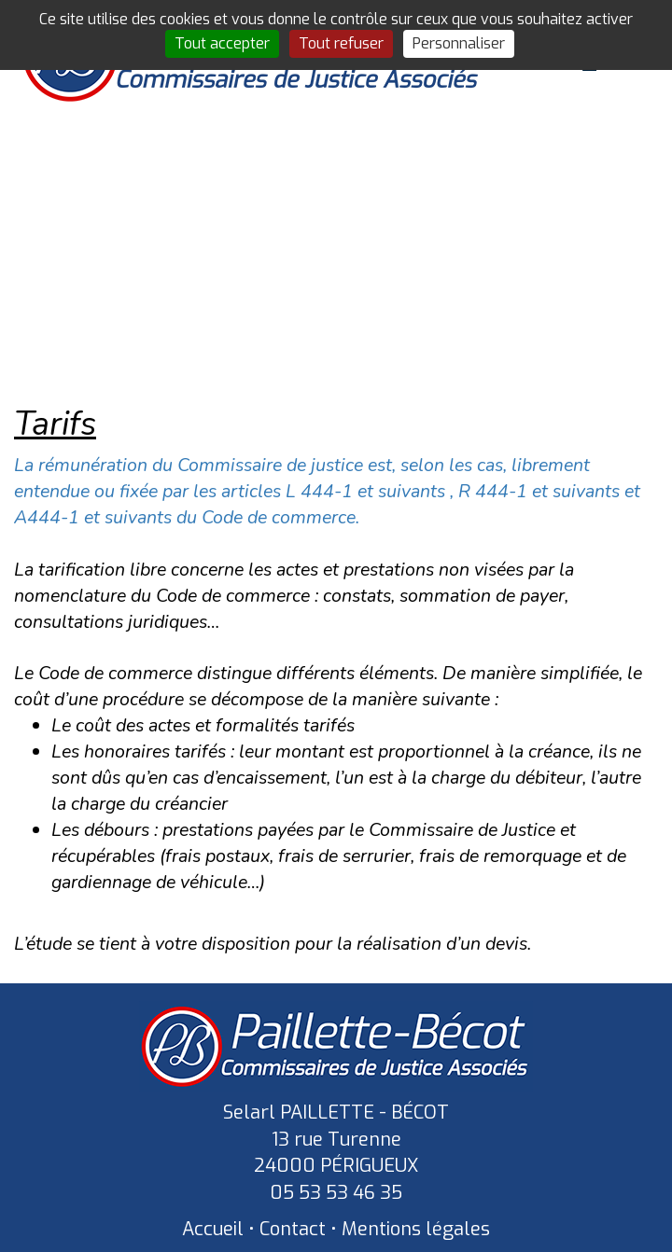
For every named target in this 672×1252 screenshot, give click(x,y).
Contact (292, 1229)
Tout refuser (341, 43)
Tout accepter (222, 43)
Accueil (213, 1229)
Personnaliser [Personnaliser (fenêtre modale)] (459, 43)
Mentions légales (416, 1229)
